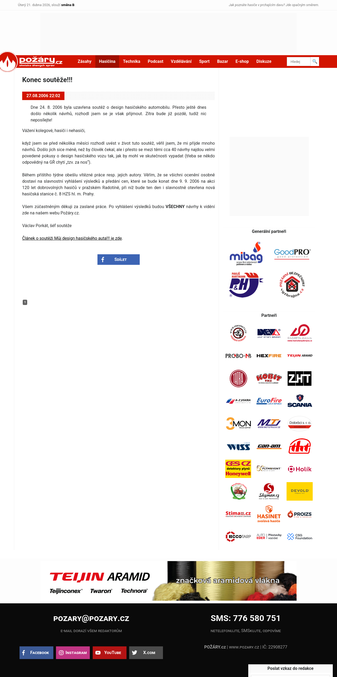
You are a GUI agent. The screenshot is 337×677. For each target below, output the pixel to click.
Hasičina (107, 61)
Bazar (222, 61)
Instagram (76, 652)
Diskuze (264, 61)
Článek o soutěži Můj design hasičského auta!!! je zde (72, 238)
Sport (204, 61)
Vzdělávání (181, 61)
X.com (149, 652)
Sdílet (120, 259)
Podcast (155, 61)
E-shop (242, 61)
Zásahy (84, 61)
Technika (131, 61)
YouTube (112, 652)
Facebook (39, 652)
